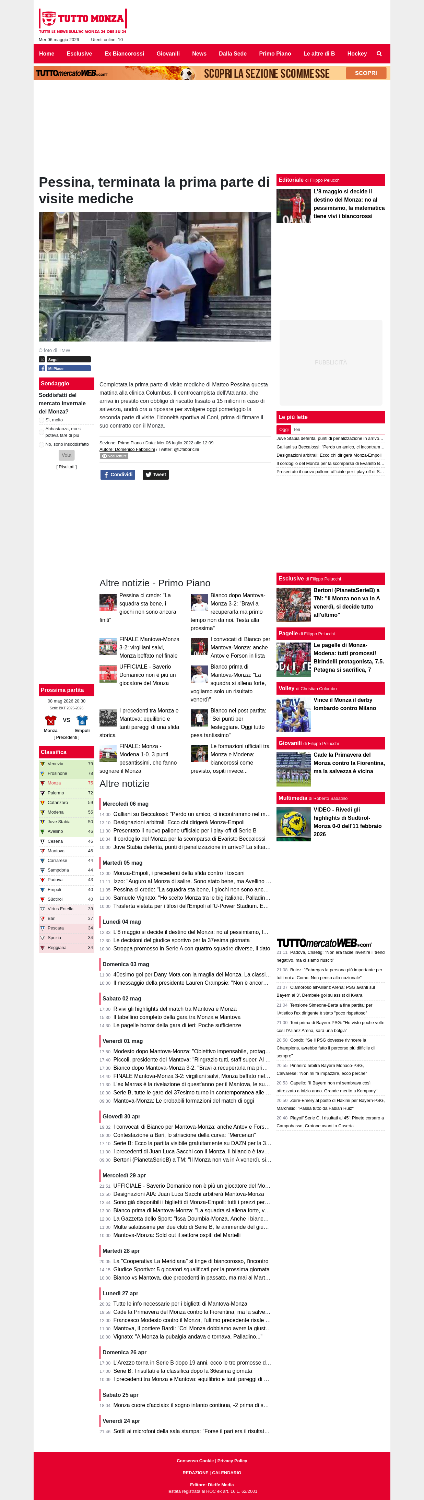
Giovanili (290, 743)
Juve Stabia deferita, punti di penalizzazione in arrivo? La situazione (196, 847)
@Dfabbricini (186, 449)
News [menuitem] (199, 54)
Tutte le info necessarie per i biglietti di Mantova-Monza (180, 1304)
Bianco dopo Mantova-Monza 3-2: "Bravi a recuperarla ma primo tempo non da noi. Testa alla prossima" (228, 611)
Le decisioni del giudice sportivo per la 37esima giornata (182, 940)
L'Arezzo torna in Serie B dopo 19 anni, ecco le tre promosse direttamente (203, 1363)
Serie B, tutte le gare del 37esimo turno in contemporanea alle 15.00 (197, 1092)
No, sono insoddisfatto (67, 444)
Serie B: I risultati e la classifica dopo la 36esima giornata (183, 1371)
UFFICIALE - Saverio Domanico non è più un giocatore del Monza (147, 675)
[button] (66, 455)
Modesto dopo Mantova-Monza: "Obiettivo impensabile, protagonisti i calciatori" (210, 1051)
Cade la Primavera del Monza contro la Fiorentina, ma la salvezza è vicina (204, 1312)
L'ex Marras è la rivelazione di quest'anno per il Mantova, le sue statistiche (204, 1084)
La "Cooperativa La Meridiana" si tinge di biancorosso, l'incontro (191, 1261)
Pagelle (288, 633)
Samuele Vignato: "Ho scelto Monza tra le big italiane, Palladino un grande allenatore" (218, 898)
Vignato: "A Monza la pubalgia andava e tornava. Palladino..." (188, 1337)
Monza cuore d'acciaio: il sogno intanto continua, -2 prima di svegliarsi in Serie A (211, 1405)
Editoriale (291, 180)
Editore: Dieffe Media (212, 1484)
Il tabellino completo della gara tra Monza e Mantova (177, 1017)
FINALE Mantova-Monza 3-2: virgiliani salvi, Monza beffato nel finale (149, 647)
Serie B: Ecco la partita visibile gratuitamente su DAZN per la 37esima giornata (209, 1143)
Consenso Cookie (195, 1460)
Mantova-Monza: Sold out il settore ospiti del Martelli (177, 1235)
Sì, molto (54, 419)
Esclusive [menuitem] (79, 54)
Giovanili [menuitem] (168, 54)
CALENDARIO (226, 1472)
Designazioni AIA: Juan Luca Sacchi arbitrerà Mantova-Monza (189, 1194)
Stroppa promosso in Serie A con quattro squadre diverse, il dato (192, 948)
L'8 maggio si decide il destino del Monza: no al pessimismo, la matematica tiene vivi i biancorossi (232, 932)
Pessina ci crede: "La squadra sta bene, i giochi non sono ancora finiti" (199, 889)
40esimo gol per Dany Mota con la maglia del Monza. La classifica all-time (204, 974)
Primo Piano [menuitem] (275, 54)
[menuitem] (379, 54)
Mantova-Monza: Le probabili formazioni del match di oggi (184, 1101)
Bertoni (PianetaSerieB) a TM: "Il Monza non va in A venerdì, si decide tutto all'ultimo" (217, 1160)
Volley (286, 688)
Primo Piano (130, 442)
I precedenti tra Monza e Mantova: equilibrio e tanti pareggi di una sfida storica (209, 1379)
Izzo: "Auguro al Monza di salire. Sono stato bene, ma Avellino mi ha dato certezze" (215, 881)
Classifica (54, 752)
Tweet (155, 475)
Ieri (297, 429)
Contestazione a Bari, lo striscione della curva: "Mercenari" (185, 1135)
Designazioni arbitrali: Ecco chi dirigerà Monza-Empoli (179, 822)
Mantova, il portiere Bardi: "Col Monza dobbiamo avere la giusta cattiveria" (204, 1328)
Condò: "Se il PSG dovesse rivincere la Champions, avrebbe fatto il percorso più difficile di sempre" (325, 1047)
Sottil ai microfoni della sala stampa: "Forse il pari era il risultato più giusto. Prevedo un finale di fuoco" (237, 1431)
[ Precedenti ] (66, 737)
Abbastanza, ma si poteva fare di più (64, 432)
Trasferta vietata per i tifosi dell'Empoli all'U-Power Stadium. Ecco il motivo (203, 906)
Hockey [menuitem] (357, 54)
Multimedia (293, 798)
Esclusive (291, 578)
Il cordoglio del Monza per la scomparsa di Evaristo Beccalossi (190, 839)
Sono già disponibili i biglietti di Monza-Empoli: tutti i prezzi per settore (198, 1202)
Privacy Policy (232, 1460)
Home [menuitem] (46, 54)
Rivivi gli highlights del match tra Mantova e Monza (175, 1009)
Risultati (66, 466)
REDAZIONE (195, 1472)
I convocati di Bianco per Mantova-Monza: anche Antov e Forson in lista (240, 647)
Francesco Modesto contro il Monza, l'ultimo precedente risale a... (193, 1320)
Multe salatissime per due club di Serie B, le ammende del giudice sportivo (204, 1227)
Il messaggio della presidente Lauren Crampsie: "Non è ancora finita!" (198, 983)
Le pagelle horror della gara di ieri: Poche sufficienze (177, 1025)
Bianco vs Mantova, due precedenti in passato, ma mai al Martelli (193, 1278)
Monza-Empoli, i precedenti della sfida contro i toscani (179, 873)
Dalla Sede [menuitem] (233, 54)
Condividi (118, 475)
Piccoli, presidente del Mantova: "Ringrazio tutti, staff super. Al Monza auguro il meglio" (219, 1060)
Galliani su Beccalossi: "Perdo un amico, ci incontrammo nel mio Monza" (202, 814)
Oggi (283, 429)
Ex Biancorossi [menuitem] (124, 54)
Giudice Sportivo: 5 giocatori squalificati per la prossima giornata (192, 1269)
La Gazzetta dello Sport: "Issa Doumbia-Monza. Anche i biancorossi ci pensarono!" (214, 1219)
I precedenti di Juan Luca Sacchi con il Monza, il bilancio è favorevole (198, 1151)
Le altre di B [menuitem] (319, 54)
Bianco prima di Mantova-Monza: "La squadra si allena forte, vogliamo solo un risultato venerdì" (228, 683)
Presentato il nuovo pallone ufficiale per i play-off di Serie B (185, 830)
